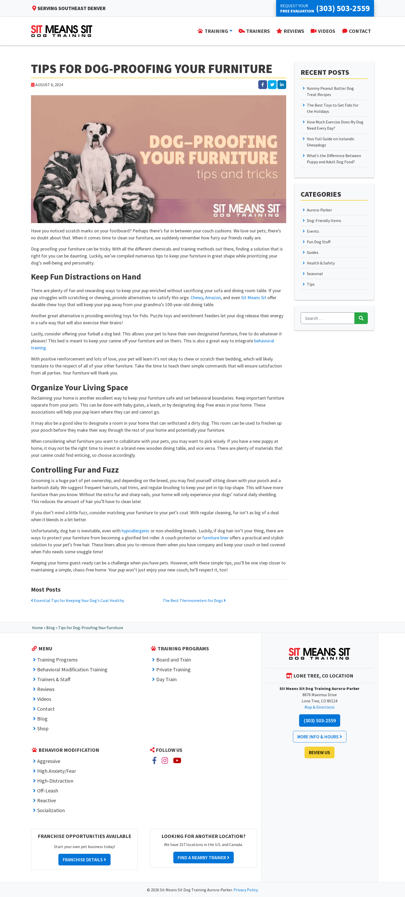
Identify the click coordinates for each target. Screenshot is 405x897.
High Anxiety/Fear (56, 771)
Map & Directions (319, 707)
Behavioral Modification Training (72, 669)
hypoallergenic (136, 531)
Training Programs (57, 659)
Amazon (213, 297)
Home (37, 627)
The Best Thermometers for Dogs (194, 600)
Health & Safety (321, 263)
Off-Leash (47, 790)
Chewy (197, 297)
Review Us (319, 752)
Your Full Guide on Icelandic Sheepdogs (330, 142)
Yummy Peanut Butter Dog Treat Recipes (330, 91)
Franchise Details (84, 860)
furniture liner (215, 538)
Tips (311, 284)
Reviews (45, 689)
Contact (46, 708)
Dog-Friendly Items (324, 220)
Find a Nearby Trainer (203, 858)
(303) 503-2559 (319, 720)
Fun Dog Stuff (318, 241)
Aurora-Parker (319, 209)
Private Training (173, 669)
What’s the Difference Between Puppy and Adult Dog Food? (334, 158)
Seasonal (315, 273)
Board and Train (173, 659)
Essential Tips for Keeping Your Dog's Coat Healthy (77, 600)
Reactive (46, 800)
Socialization (51, 810)
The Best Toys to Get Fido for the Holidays (333, 108)
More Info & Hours (319, 737)
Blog (50, 627)
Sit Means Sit (253, 297)
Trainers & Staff (54, 679)
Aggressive (48, 761)
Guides (312, 252)
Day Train (166, 679)
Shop (43, 728)
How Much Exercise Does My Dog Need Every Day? (335, 125)
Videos (44, 699)
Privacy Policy (245, 889)
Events (313, 231)
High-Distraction (55, 780)
